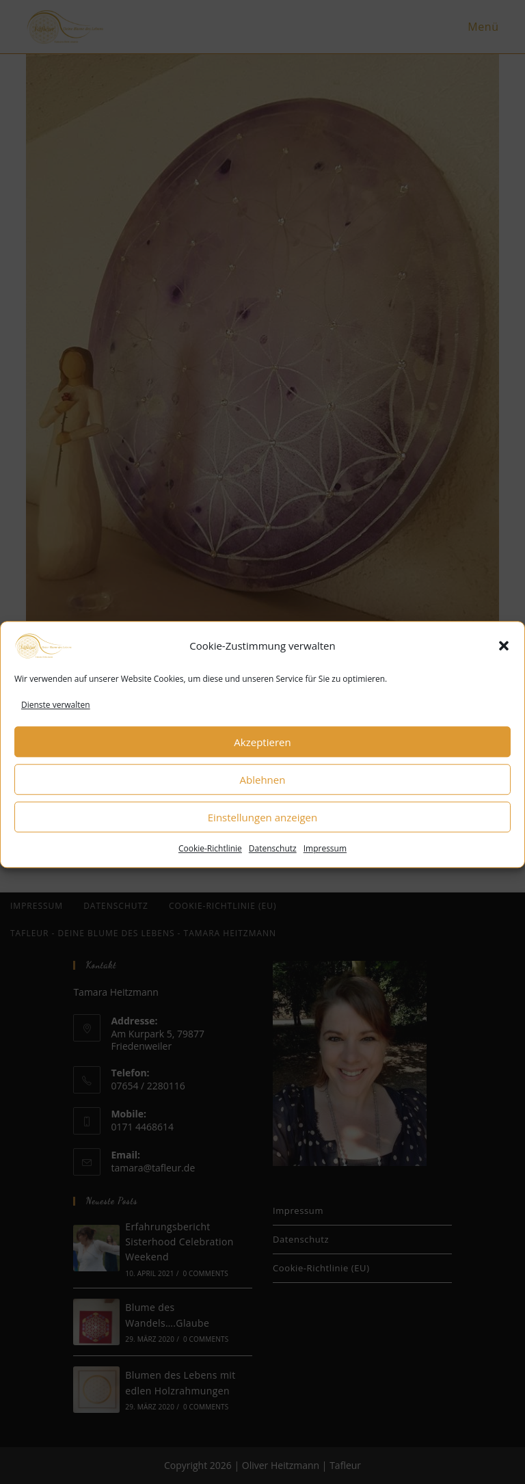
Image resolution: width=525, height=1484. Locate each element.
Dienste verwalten (55, 720)
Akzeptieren (262, 757)
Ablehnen (263, 794)
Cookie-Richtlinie (210, 864)
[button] (504, 660)
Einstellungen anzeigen (262, 832)
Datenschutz (273, 864)
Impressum (325, 864)
